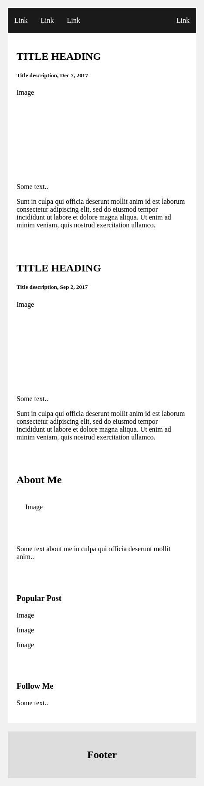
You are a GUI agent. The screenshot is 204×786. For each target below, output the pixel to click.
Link (20, 20)
